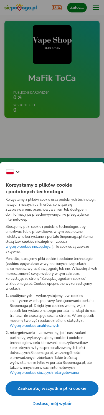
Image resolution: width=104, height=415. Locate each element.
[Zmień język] (12, 172)
